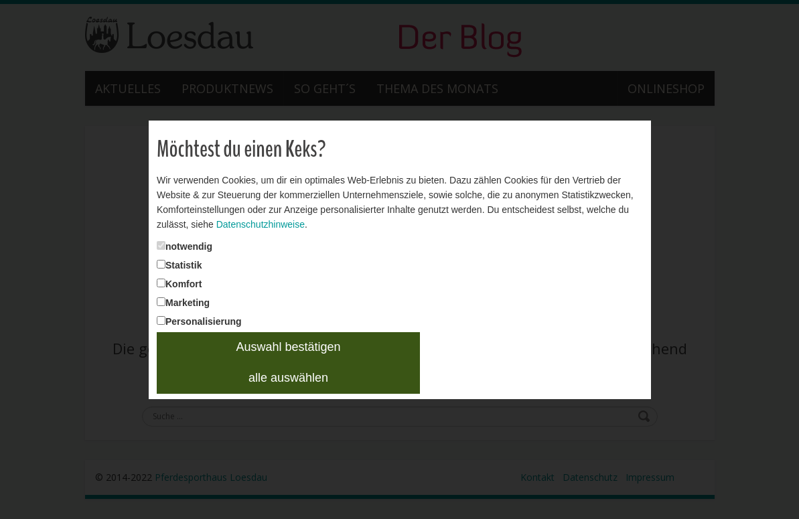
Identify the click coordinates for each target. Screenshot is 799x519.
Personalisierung (203, 321)
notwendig (188, 246)
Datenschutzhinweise (260, 224)
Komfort (183, 284)
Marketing (187, 302)
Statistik (183, 265)
